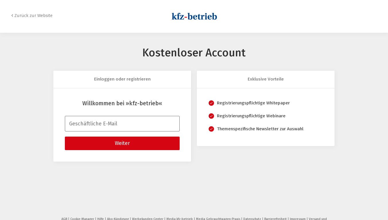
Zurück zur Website (33, 15)
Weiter (122, 143)
